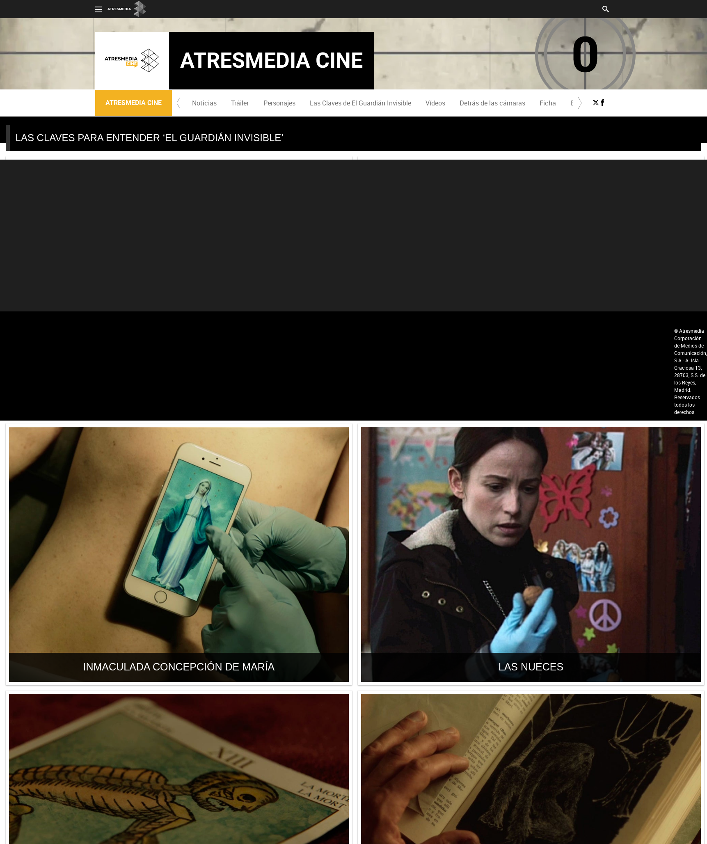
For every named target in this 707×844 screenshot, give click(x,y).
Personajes (279, 103)
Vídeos (435, 103)
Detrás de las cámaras (492, 103)
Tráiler (240, 103)
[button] (178, 103)
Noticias (204, 103)
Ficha (548, 103)
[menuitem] (204, 103)
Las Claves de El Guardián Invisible (360, 103)
